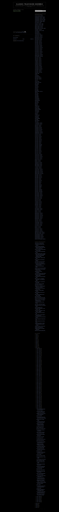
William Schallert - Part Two (39, 27)
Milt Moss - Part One (38, 210)
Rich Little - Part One (38, 199)
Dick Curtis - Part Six (38, 57)
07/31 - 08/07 (39, 375)
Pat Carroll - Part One (38, 134)
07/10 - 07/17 (39, 379)
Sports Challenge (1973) (40, 427)
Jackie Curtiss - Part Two (38, 155)
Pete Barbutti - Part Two (38, 128)
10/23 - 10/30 (39, 360)
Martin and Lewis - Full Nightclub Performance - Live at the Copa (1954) (40, 279)
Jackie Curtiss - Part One (38, 154)
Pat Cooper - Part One (38, 146)
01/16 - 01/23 (39, 499)
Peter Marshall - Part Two (38, 209)
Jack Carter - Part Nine (38, 65)
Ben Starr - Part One (38, 226)
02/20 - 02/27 (39, 405)
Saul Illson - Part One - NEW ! (39, 23)
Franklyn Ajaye (37, 73)
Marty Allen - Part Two (38, 126)
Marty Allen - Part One (38, 125)
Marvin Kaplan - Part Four (38, 196)
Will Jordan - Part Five (38, 182)
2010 (37, 503)
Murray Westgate (37, 118)
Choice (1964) (39, 484)
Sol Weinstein (37, 117)
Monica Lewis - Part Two (38, 198)
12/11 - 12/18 (39, 351)
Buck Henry (36, 89)
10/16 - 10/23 (39, 361)
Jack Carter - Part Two (38, 138)
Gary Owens (37, 101)
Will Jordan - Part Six (38, 183)
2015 (37, 342)
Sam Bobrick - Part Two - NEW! (39, 30)
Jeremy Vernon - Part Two (38, 36)
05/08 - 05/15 (39, 391)
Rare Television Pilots (38, 296)
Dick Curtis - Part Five (38, 153)
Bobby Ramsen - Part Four (39, 216)
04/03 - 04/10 (39, 397)
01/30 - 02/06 (39, 496)
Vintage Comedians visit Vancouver (40, 326)
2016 (37, 341)
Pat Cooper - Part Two (38, 147)
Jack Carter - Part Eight (38, 145)
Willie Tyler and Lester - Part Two (39, 233)
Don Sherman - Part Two (38, 225)
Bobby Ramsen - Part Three (39, 215)
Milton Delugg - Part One (38, 164)
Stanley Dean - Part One (38, 162)
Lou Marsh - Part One (38, 206)
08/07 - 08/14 (39, 374)
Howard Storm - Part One (38, 228)
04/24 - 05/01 (39, 393)
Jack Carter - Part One (38, 137)
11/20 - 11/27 (39, 355)
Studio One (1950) (39, 415)
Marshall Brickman (37, 76)
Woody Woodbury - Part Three (39, 236)
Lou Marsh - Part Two (38, 207)
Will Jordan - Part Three (38, 180)
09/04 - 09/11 (39, 369)
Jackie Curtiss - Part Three (39, 156)
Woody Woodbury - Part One (39, 234)
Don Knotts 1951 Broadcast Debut (40, 261)
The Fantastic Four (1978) (40, 436)
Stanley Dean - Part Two (38, 163)
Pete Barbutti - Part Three (38, 129)
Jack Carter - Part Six (38, 143)
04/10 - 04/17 (39, 396)
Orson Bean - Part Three (38, 72)
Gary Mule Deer (37, 32)
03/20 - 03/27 (39, 400)
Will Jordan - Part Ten (38, 188)
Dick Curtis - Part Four (38, 152)
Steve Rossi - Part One (38, 219)
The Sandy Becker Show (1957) (41, 459)
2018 (37, 338)
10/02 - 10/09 (39, 364)
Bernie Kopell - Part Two (38, 38)
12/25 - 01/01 (39, 348)
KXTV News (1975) (39, 468)
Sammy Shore (37, 110)
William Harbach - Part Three (39, 173)
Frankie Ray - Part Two (38, 64)
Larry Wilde (36, 119)
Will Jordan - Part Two (38, 179)
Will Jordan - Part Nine (38, 187)
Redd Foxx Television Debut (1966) (40, 297)
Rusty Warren (37, 116)
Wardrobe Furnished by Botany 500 (40, 330)
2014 (37, 343)
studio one (24, 32)
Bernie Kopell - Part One (38, 39)
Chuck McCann (37, 99)
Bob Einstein (37, 84)
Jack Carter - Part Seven (38, 144)
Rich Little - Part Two (38, 200)
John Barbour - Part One (38, 66)
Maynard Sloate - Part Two (39, 91)
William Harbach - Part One (39, 171)
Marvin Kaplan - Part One (38, 192)
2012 (37, 346)
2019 (37, 337)
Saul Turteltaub (37, 31)
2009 (37, 504)
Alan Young (36, 121)
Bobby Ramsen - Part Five (38, 217)
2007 (37, 507)
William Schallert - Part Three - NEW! (40, 28)
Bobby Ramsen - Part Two (38, 214)
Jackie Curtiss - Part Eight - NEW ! (40, 21)
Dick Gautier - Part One (38, 40)
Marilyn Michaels (37, 100)
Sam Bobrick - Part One (38, 29)
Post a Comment (15, 37)
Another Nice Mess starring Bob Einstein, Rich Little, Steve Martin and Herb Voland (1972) (40, 247)
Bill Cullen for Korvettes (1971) (41, 428)
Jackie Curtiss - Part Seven (39, 54)
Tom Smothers (37, 111)
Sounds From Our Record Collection (40, 298)
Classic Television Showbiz (29, 4)
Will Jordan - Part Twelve (38, 190)
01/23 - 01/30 (39, 497)
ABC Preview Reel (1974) (40, 440)
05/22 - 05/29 (39, 388)
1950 (16, 32)
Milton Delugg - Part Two (38, 165)
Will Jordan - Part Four (38, 181)
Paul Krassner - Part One (38, 45)
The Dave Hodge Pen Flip (38, 307)
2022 (37, 334)
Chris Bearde (37, 75)
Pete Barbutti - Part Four (38, 130)
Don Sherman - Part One (38, 224)
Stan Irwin (36, 92)
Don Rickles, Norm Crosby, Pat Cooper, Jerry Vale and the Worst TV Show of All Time (40, 264)
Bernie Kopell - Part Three (38, 37)
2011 (37, 347)
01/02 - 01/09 (39, 501)
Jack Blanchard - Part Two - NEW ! (40, 18)
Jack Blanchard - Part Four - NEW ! (40, 20)
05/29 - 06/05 (39, 387)
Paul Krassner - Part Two (38, 46)
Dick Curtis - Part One (38, 148)
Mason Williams (37, 120)
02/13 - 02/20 (39, 406)
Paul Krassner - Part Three (39, 47)
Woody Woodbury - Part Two (39, 235)
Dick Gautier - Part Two (38, 41)
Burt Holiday (36, 90)
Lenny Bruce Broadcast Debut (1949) (40, 273)
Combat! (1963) (39, 488)
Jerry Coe (36, 80)
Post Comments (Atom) (20, 40)
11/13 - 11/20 (39, 356)
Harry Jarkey (37, 93)
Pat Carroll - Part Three (38, 136)
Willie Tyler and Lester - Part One (39, 232)
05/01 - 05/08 (39, 392)
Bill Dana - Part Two (38, 161)
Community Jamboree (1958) (41, 455)
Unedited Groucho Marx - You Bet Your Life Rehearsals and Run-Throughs (40, 324)
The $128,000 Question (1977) (41, 439)
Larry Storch (36, 112)
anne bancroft (19, 32)
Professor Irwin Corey (38, 82)
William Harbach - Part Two (39, 172)
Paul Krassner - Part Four (38, 48)
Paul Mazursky (37, 98)
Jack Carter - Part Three (38, 139)
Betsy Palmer (37, 102)
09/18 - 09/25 (39, 366)
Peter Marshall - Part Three (39, 56)
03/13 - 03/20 (39, 401)
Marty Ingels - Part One (38, 174)
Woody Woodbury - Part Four (39, 237)
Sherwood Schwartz (38, 109)
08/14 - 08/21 (39, 373)
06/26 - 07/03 (39, 382)
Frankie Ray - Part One (38, 63)
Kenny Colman (37, 81)
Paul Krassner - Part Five (38, 49)
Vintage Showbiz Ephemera (39, 327)
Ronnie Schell (37, 107)
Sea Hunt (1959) (39, 454)
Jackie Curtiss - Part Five (38, 157)
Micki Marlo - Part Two (38, 205)
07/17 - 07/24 (39, 378)
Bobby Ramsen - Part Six (38, 218)
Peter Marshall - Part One (38, 208)
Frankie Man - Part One (38, 201)
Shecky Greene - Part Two (38, 170)
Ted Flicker (36, 85)
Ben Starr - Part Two (38, 227)
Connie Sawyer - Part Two (38, 223)
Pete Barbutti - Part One (38, 127)
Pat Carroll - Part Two (38, 135)
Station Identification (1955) (40, 460)
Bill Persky (36, 103)
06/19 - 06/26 (39, 383)
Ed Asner (36, 74)
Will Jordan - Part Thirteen (38, 191)
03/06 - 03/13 (39, 402)
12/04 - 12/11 (39, 352)
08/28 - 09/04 (39, 370)
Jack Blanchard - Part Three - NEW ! (40, 19)
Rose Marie (36, 94)
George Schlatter (37, 108)
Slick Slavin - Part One (38, 58)
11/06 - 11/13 (39, 357)
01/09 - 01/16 (39, 500)
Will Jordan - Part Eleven (38, 189)
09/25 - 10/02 (39, 365)
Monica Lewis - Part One (38, 197)
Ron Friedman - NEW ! (38, 22)
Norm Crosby (37, 83)
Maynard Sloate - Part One (39, 55)
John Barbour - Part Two (38, 67)
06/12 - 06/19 (39, 384)
